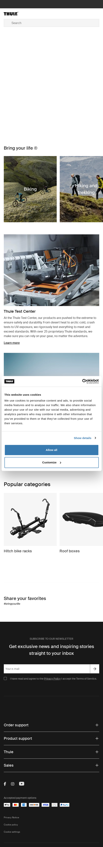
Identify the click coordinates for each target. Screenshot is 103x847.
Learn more (12, 343)
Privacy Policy (52, 678)
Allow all (51, 449)
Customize (51, 462)
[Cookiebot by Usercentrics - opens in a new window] (82, 381)
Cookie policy (11, 824)
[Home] (20, 14)
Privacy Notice (11, 817)
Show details (82, 438)
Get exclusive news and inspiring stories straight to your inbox (51, 649)
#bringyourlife (12, 603)
